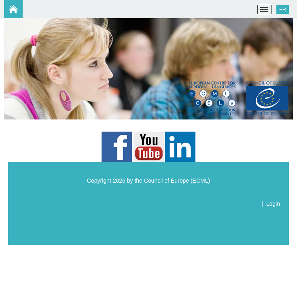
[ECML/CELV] (16, 9)
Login (273, 203)
